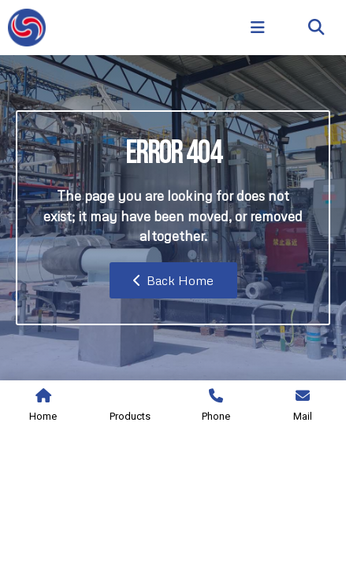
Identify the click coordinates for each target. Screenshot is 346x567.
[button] (316, 28)
